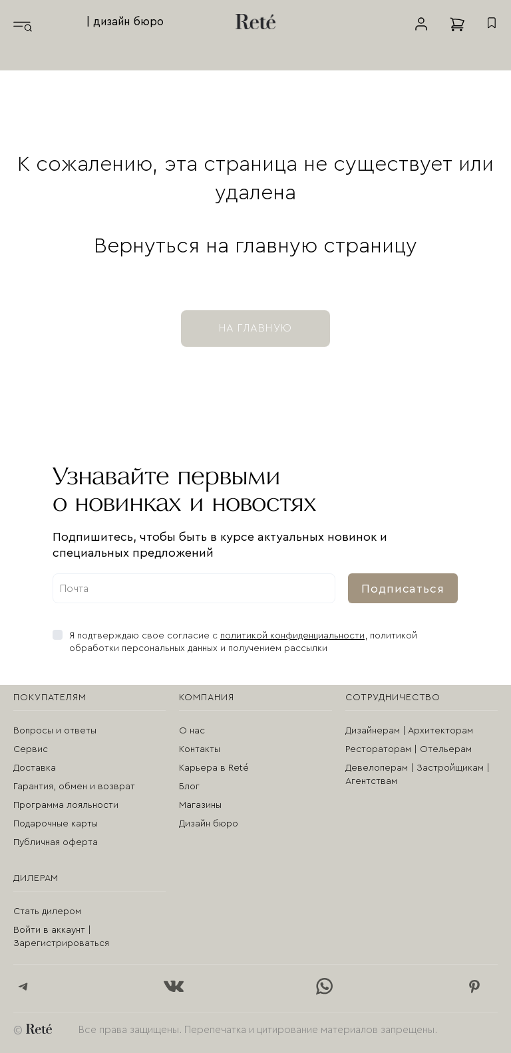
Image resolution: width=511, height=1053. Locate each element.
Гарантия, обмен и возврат (74, 786)
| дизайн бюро (125, 21)
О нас (192, 730)
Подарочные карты (55, 823)
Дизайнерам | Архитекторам (409, 730)
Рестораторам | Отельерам (408, 749)
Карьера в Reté (214, 768)
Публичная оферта (55, 842)
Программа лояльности (65, 805)
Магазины (200, 805)
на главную (255, 328)
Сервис (30, 749)
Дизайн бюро (208, 823)
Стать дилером (47, 911)
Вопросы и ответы (54, 730)
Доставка (34, 768)
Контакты (199, 749)
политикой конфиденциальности (292, 635)
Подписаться (402, 589)
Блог (189, 786)
